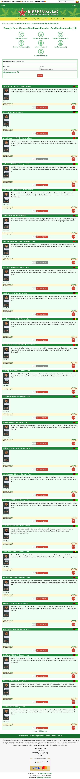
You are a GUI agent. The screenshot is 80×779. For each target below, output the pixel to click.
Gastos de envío (23, 736)
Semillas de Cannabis (23, 23)
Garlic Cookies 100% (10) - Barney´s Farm (16, 629)
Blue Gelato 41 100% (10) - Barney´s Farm (17, 319)
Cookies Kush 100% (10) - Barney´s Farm (16, 526)
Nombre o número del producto (13, 62)
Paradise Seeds (56, 19)
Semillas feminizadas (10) (50, 23)
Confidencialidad (50, 736)
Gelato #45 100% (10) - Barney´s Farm (15, 681)
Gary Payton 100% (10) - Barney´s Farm (16, 655)
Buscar (40, 75)
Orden (42, 67)
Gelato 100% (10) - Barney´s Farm (14, 707)
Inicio (3, 5)
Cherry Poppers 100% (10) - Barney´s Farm (17, 474)
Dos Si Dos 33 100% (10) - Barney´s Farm (16, 577)
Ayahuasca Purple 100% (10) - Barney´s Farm (18, 190)
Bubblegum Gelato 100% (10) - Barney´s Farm (18, 448)
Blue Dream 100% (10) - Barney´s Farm (16, 293)
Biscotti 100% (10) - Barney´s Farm (14, 216)
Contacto (59, 736)
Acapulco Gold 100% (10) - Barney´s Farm (17, 86)
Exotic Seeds (20, 19)
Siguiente (44, 731)
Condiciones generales (36, 736)
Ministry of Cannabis (37, 19)
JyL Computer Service (44, 778)
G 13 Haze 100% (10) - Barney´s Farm (15, 603)
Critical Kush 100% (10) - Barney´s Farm (16, 552)
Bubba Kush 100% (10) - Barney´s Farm (16, 422)
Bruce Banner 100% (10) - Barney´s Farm (16, 397)
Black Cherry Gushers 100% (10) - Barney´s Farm (19, 241)
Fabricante (6, 67)
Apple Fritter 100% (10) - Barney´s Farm (16, 164)
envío (11, 103)
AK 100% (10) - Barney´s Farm (13, 112)
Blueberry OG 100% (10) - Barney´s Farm (16, 371)
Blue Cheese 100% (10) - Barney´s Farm (16, 267)
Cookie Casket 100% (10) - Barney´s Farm (16, 500)
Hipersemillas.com (46, 773)
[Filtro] (40, 64)
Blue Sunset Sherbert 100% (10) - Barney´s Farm (19, 345)
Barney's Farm (36, 23)
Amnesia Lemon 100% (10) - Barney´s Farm (17, 138)
